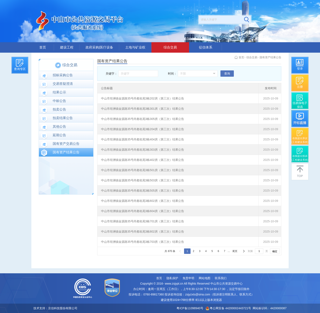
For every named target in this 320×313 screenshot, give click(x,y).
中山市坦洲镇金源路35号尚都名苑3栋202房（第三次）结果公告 (142, 98)
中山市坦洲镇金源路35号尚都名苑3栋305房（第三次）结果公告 (142, 119)
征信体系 (205, 47)
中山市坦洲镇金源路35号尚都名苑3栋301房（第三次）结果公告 (142, 108)
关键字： (111, 73)
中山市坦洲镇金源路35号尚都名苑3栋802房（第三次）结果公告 (142, 231)
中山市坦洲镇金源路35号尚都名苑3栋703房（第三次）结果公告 (142, 241)
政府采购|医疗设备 (99, 47)
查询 (227, 73)
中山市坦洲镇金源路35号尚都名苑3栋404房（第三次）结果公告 (142, 139)
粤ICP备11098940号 (190, 308)
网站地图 (204, 278)
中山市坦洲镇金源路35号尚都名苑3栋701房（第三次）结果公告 (142, 221)
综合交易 (170, 47)
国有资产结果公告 (270, 57)
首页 (42, 47)
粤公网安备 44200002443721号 (228, 308)
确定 (274, 251)
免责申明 (188, 278)
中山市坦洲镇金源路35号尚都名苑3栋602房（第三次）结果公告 (142, 200)
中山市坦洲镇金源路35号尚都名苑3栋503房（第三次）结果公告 (142, 180)
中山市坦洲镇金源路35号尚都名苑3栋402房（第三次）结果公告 (142, 160)
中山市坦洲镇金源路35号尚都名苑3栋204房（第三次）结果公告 (142, 129)
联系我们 (221, 278)
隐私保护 (172, 278)
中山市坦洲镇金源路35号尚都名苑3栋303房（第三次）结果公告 (142, 149)
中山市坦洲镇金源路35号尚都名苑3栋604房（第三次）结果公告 (142, 211)
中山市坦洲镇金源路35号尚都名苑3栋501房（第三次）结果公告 (142, 170)
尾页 (234, 251)
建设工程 (66, 47)
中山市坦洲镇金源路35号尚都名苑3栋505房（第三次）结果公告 (142, 190)
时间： (172, 73)
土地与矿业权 (135, 47)
